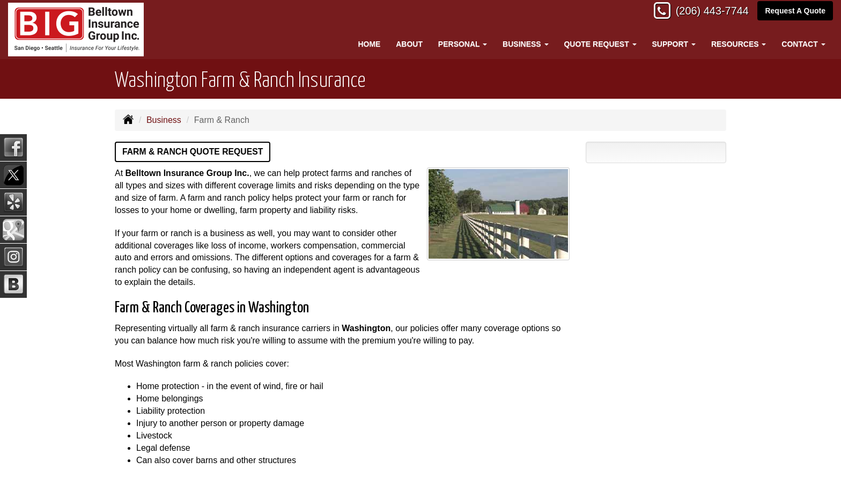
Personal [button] (462, 44)
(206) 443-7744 (707, 12)
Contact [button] (803, 44)
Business (163, 120)
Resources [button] (738, 44)
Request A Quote (795, 12)
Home (369, 44)
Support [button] (674, 44)
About (409, 44)
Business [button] (525, 44)
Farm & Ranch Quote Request (193, 151)
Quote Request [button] (600, 44)
